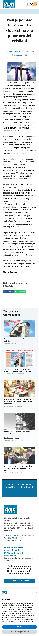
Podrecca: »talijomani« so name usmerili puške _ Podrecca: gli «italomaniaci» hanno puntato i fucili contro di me (17, 435)
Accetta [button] (19, 627)
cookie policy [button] (29, 609)
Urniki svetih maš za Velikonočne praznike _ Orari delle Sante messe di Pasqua (18, 401)
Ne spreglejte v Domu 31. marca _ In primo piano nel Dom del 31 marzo (19, 370)
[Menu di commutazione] (19, 11)
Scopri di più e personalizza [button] (19, 632)
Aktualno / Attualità (20, 55)
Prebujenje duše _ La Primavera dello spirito (19, 340)
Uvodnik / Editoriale (14, 52)
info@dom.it (21, 540)
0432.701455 (13, 538)
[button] (8, 291)
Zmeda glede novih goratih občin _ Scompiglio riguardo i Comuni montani (18, 468)
